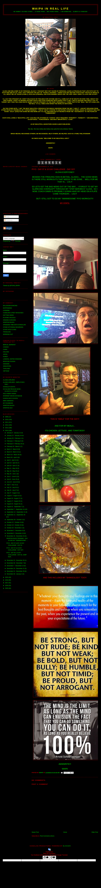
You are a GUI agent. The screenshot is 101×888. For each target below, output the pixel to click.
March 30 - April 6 (12, 457)
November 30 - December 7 (15, 563)
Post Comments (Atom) (47, 836)
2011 (7, 422)
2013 (7, 427)
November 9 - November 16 (15, 533)
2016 (7, 580)
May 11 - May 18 (12, 468)
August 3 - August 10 (13, 495)
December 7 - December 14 (15, 565)
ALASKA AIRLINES (9, 380)
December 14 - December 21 (16, 568)
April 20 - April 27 (12, 465)
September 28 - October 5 (15, 519)
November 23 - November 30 (16, 560)
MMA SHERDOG (8, 400)
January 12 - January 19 (14, 435)
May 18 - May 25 (12, 471)
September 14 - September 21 (16, 512)
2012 (7, 425)
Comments (8, 220)
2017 (7, 583)
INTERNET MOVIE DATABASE (12, 396)
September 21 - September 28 (16, 515)
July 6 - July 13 (11, 484)
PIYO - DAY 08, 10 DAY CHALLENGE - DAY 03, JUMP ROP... (16, 555)
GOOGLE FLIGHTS (9, 387)
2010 (7, 419)
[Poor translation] (52, 857)
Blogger (67, 846)
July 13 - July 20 (12, 487)
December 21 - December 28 (16, 571)
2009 (7, 417)
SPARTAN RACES (8, 405)
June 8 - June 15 (12, 479)
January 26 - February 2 (14, 438)
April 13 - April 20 (12, 463)
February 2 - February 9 (14, 441)
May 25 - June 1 (12, 474)
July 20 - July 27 (12, 490)
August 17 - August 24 (14, 501)
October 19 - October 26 (14, 525)
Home (65, 832)
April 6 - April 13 (12, 460)
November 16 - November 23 (16, 536)
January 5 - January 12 (14, 433)
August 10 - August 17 (14, 498)
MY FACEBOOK (8, 403)
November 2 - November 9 (15, 530)
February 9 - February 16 (14, 443)
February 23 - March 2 (14, 446)
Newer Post (35, 832)
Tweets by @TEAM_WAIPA (11, 285)
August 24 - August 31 (14, 504)
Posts (6, 216)
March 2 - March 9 (12, 449)
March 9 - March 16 (13, 452)
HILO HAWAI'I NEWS (9, 393)
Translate (16, 241)
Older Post (95, 832)
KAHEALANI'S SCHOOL (10, 398)
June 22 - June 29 (12, 482)
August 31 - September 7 (14, 506)
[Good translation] (46, 857)
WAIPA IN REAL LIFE (50, 8)
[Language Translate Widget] (13, 238)
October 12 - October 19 (14, 522)
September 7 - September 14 (16, 509)
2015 (7, 577)
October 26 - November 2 (15, 528)
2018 (7, 585)
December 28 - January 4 (15, 574)
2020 (7, 588)
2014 (7, 430)
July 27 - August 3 (12, 493)
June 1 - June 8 (12, 476)
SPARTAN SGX (8, 408)
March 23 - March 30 (13, 454)
